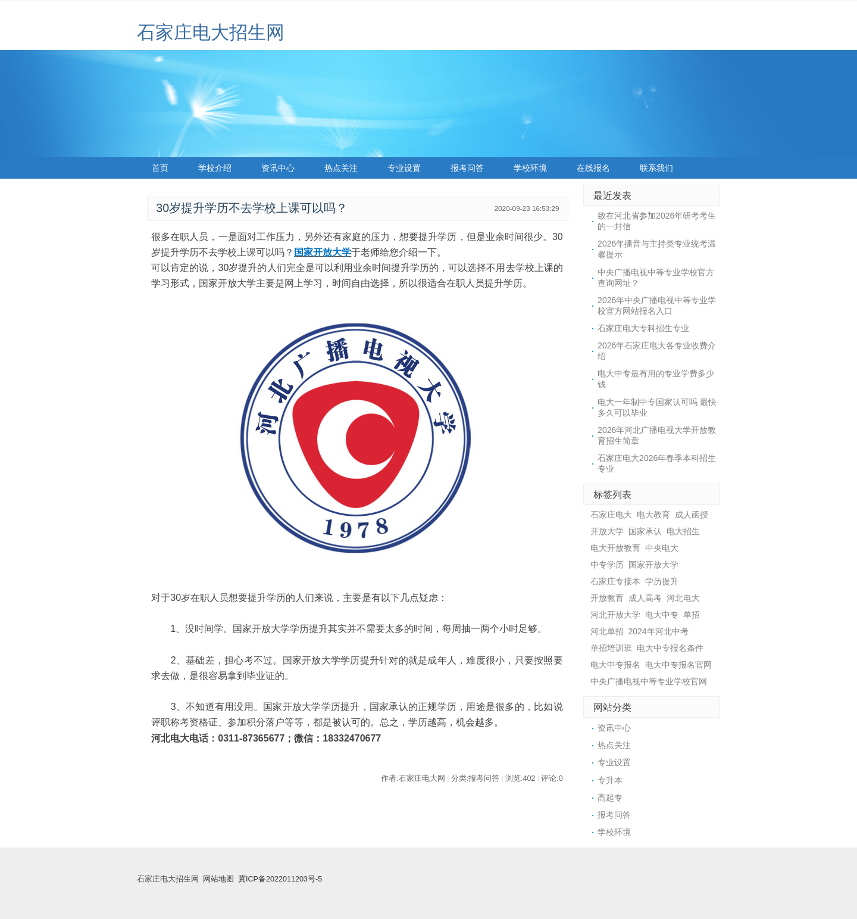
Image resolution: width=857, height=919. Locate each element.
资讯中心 (278, 168)
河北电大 (683, 598)
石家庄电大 (611, 514)
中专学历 (607, 564)
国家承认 (645, 531)
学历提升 (661, 581)
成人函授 (691, 514)
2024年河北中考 (658, 631)
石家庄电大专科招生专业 (643, 328)
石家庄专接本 (615, 581)
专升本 (610, 780)
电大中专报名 (615, 664)
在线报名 (593, 168)
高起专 (610, 797)
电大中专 (661, 614)
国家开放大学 (322, 252)
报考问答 (467, 168)
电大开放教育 (615, 548)
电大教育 (653, 514)
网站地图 (218, 879)
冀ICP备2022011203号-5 (280, 879)
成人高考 (645, 598)
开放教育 (607, 598)
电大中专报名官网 (678, 664)
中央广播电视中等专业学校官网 (648, 681)
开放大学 (607, 531)
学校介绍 (215, 168)
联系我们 (656, 168)
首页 (160, 168)
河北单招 (607, 631)
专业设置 (404, 168)
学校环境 (530, 168)
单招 (691, 614)
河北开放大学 (615, 614)
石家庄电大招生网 (210, 32)
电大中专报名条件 (670, 648)
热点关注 (341, 168)
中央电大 (661, 548)
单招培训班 (611, 648)
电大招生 (683, 531)
